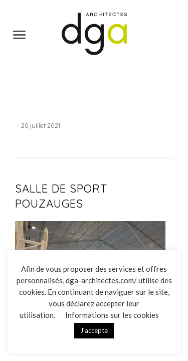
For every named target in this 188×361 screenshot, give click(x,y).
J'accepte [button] (94, 330)
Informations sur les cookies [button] (112, 314)
